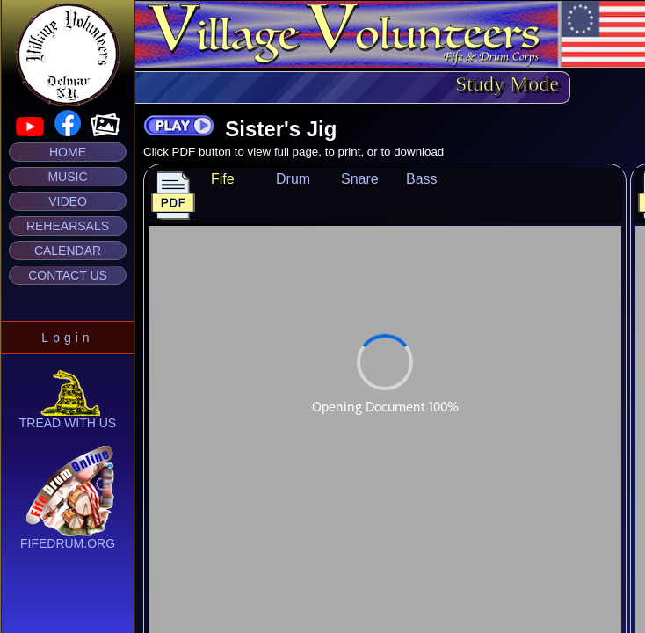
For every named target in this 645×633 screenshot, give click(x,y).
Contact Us (67, 275)
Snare (360, 178)
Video (67, 201)
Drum (293, 178)
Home (67, 152)
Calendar (67, 251)
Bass (422, 178)
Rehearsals (67, 226)
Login (67, 338)
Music (67, 177)
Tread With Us (67, 417)
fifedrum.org (67, 537)
